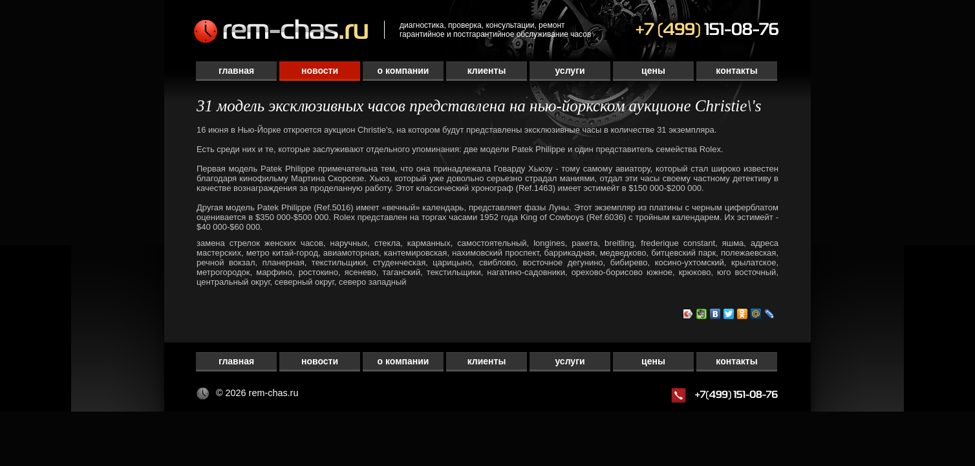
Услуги (569, 70)
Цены (653, 70)
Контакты (736, 70)
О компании (403, 70)
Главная (236, 70)
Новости (319, 70)
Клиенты (486, 70)
